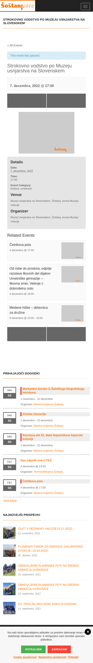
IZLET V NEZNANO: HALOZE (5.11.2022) (45, 528)
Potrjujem (33, 649)
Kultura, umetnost (21, 188)
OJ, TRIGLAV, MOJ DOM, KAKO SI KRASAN (47, 604)
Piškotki (73, 657)
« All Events (14, 45)
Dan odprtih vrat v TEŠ (36, 460)
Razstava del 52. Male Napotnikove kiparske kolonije (53, 437)
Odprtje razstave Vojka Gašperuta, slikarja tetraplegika (67, 101)
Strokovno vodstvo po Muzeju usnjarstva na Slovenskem (26, 101)
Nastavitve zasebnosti (52, 657)
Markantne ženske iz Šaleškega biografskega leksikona (53, 390)
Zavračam (59, 649)
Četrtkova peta (20, 245)
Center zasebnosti (25, 657)
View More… (11, 500)
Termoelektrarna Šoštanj (48, 471)
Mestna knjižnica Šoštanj (48, 404)
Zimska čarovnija (34, 414)
